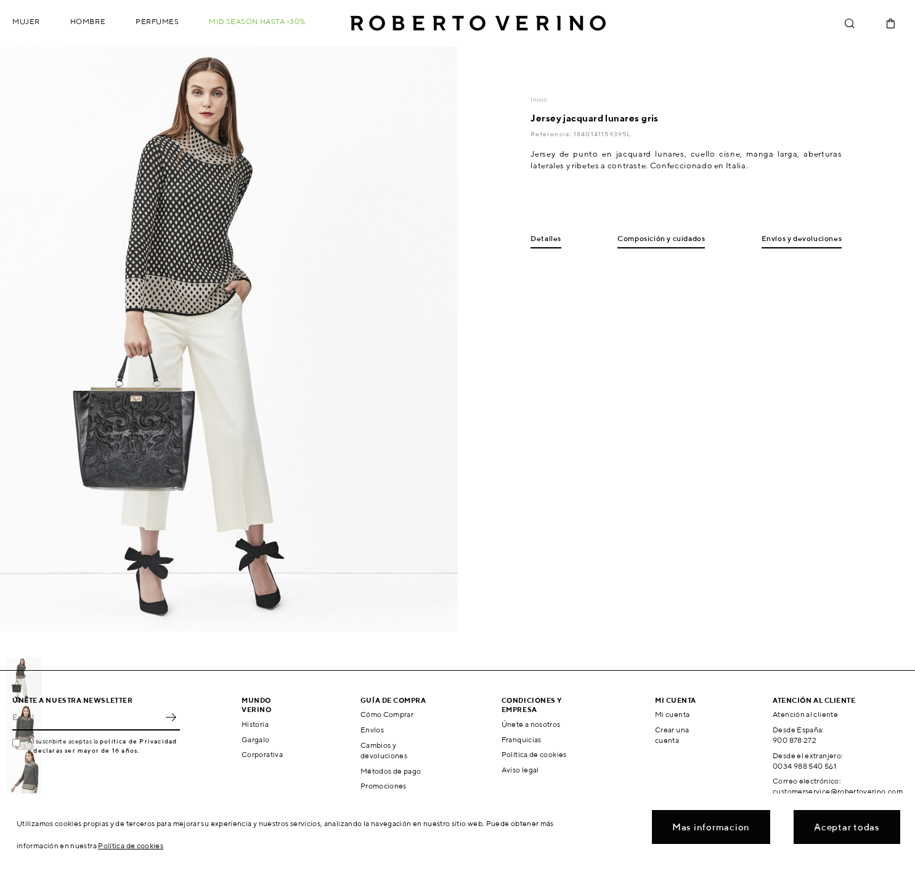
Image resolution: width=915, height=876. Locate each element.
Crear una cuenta (672, 735)
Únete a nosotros (531, 724)
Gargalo (256, 739)
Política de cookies (534, 754)
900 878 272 (794, 740)
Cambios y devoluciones (383, 750)
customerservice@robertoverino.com (838, 791)
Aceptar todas (847, 827)
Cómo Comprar (386, 714)
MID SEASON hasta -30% (257, 21)
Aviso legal (520, 769)
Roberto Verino (478, 23)
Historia (255, 724)
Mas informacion (711, 827)
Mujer (26, 21)
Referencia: (552, 133)
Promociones (383, 785)
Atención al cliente (805, 714)
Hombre (87, 21)
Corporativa (262, 754)
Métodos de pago (390, 771)
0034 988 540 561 (804, 766)
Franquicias (522, 739)
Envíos (372, 729)
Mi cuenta (672, 714)
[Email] (86, 717)
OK (170, 717)
